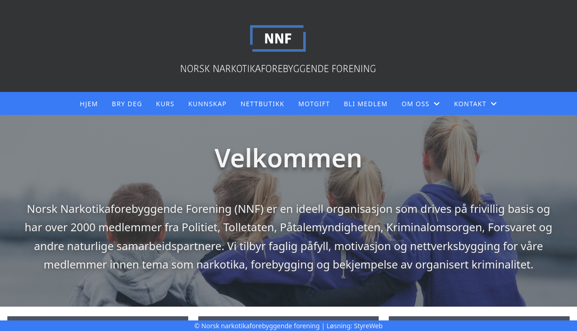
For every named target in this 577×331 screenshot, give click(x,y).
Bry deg (127, 103)
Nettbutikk (262, 103)
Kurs (165, 103)
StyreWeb (368, 325)
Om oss (421, 103)
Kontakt (475, 103)
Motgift (314, 103)
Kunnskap (207, 103)
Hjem (89, 103)
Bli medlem (365, 103)
